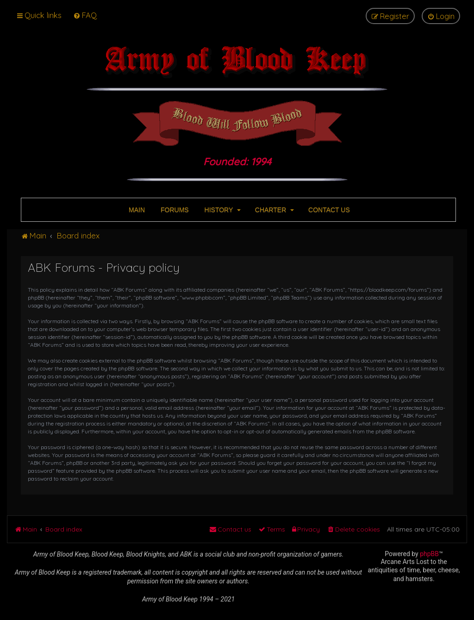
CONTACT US (328, 209)
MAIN (136, 209)
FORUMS (174, 209)
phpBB (429, 553)
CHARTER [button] (273, 209)
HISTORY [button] (222, 209)
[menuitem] (85, 15)
